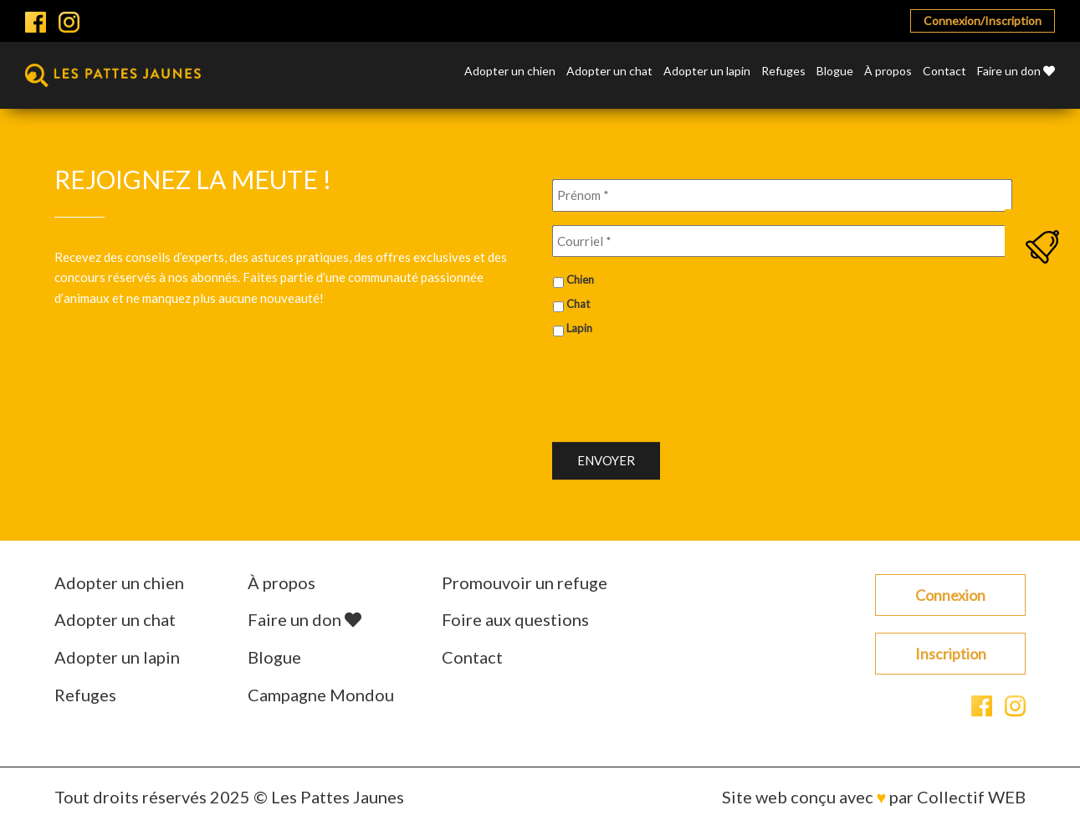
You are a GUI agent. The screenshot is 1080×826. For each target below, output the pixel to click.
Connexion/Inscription (983, 20)
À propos (888, 71)
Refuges (783, 71)
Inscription (950, 653)
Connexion (950, 595)
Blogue (834, 71)
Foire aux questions (515, 619)
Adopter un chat (609, 71)
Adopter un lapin (706, 71)
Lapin (579, 328)
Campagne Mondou (321, 695)
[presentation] (679, 383)
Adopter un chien (509, 71)
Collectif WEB (971, 797)
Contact (944, 71)
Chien (580, 279)
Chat (578, 303)
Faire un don (1016, 71)
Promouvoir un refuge (524, 582)
